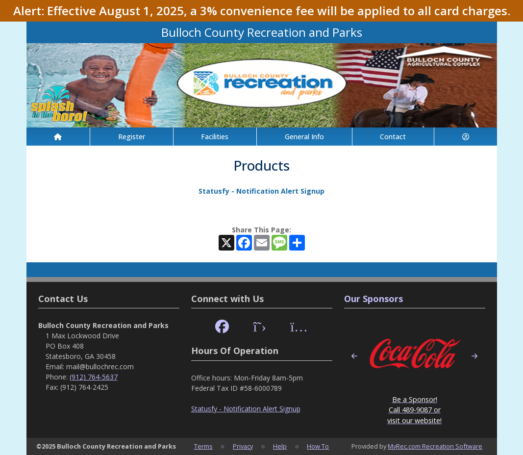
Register (131, 136)
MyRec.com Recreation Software (435, 446)
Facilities (214, 136)
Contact (393, 136)
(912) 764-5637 (94, 376)
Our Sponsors (373, 298)
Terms (203, 446)
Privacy (243, 446)
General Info (304, 136)
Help (280, 446)
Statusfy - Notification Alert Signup (261, 191)
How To (318, 446)
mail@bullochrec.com (100, 366)
